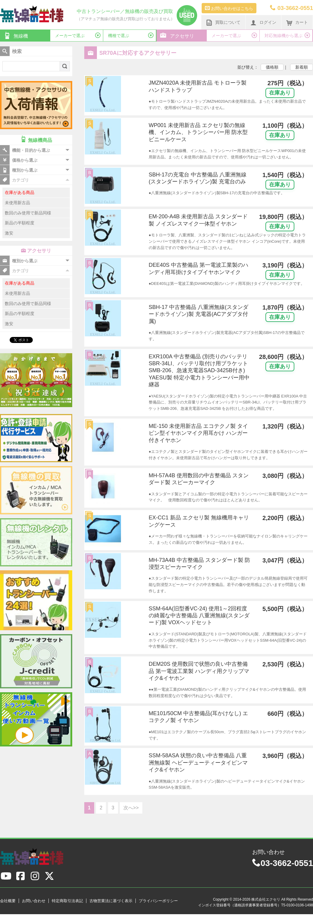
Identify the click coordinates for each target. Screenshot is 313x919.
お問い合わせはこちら (229, 8)
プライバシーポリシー (158, 901)
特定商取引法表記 (67, 901)
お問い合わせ (33, 901)
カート (297, 23)
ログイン (263, 23)
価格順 (272, 67)
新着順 (301, 67)
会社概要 (8, 901)
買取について (223, 23)
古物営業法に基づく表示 (110, 901)
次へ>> (131, 807)
